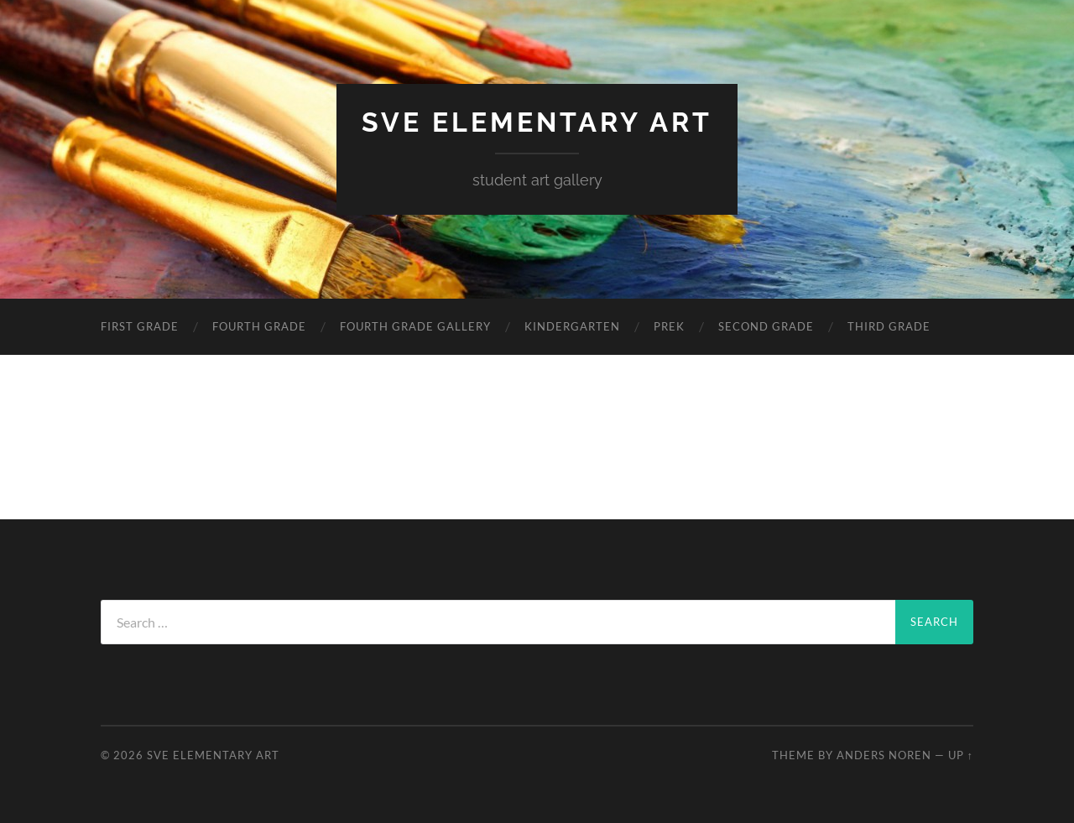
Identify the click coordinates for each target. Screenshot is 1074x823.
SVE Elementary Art (537, 122)
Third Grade (889, 326)
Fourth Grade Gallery (415, 326)
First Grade (140, 326)
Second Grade (766, 326)
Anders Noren (884, 755)
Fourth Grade (259, 326)
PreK (669, 326)
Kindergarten (572, 326)
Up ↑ (960, 755)
